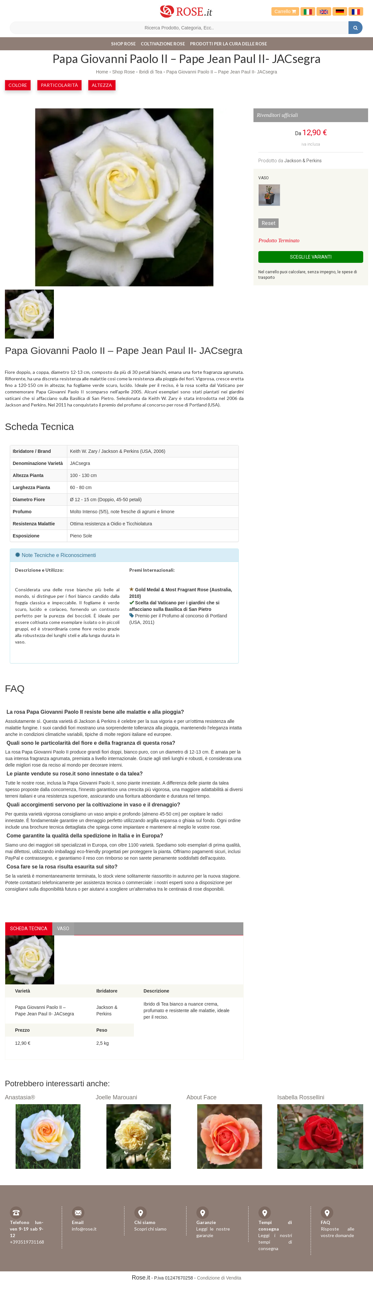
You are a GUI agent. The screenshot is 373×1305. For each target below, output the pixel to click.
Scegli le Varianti (311, 257)
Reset (268, 223)
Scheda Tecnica (28, 928)
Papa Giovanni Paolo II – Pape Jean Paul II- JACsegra (221, 71)
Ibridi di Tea (150, 71)
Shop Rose (123, 43)
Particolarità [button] (59, 85)
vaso (63, 928)
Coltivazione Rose (163, 43)
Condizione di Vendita (219, 1278)
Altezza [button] (102, 85)
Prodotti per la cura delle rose (228, 43)
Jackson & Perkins (303, 160)
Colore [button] (17, 85)
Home (102, 71)
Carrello (285, 11)
